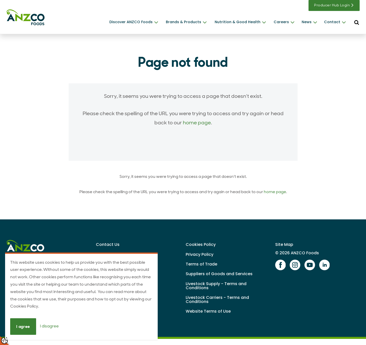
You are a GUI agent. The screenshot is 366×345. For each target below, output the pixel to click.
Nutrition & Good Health (237, 21)
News (307, 21)
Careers (281, 21)
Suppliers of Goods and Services (219, 274)
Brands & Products (183, 21)
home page (197, 122)
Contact (332, 21)
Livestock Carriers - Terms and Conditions (217, 299)
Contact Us (108, 244)
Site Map (284, 244)
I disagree (49, 326)
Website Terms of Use (208, 311)
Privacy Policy (199, 254)
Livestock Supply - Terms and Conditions (216, 286)
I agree (23, 326)
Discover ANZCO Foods (131, 21)
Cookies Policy (201, 244)
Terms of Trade (201, 264)
